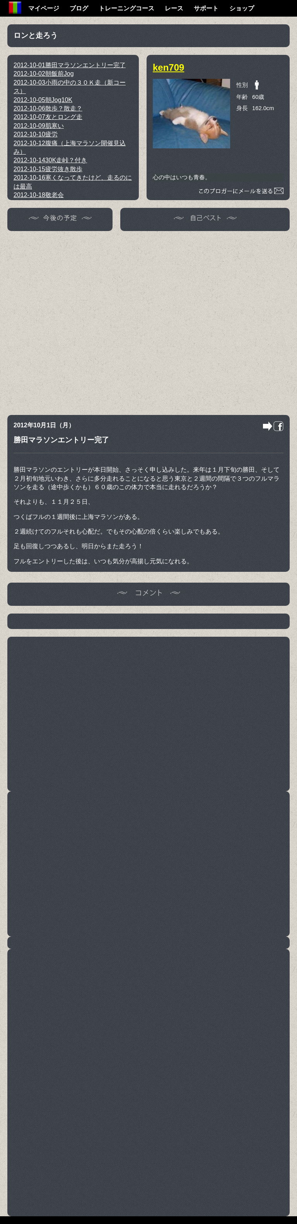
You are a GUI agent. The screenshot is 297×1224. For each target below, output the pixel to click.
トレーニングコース (126, 8)
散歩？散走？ (48, 108)
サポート (206, 8)
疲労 (36, 134)
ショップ (241, 8)
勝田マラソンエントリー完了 (70, 65)
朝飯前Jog (44, 73)
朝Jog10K (43, 100)
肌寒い (39, 125)
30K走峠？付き (50, 160)
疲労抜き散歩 (48, 169)
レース (174, 8)
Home (15, 7)
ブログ (79, 8)
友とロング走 (48, 117)
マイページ (43, 8)
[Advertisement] (83, 322)
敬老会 (39, 195)
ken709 (168, 67)
